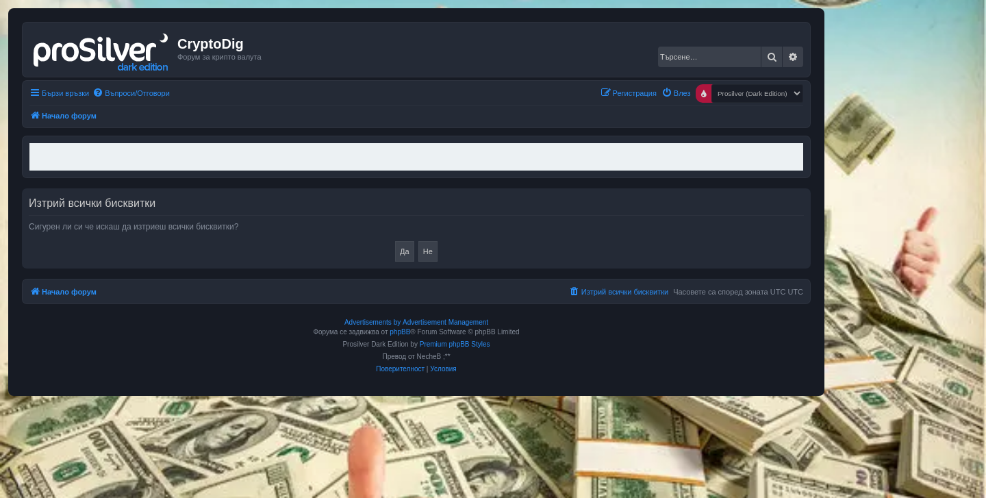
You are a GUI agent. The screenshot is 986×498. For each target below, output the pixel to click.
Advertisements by (372, 322)
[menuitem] (131, 93)
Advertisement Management (445, 322)
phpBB (400, 332)
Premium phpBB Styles (455, 344)
